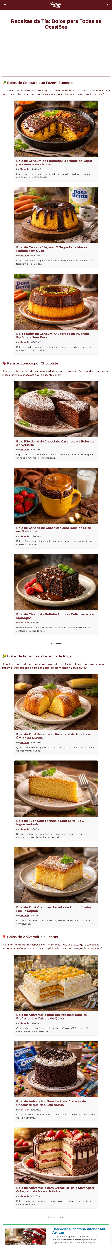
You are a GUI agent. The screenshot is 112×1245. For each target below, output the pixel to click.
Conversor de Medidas (73, 1213)
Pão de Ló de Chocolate (88, 1207)
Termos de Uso (62, 1186)
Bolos (28, 1180)
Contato (43, 1180)
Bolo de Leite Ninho (58, 1200)
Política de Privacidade (33, 1186)
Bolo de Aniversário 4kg (39, 1213)
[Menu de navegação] (5, 5)
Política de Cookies (90, 1180)
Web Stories (85, 1186)
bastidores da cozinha (30, 989)
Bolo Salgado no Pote (55, 1207)
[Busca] (108, 5)
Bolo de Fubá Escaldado (78, 1193)
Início (14, 1180)
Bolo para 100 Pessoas (22, 1207)
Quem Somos (64, 1180)
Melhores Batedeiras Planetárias (38, 1193)
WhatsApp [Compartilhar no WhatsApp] (92, 1155)
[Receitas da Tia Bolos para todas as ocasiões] (56, 5)
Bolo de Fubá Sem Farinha (92, 1200)
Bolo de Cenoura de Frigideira (22, 1200)
